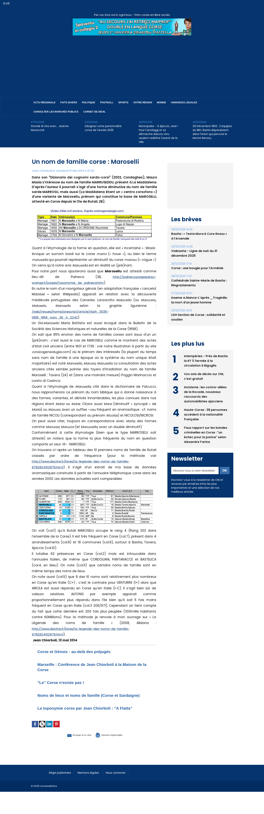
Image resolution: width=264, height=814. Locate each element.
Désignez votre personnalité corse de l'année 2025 (103, 128)
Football (106, 102)
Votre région (142, 102)
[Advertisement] (132, 63)
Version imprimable (114, 740)
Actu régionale (45, 102)
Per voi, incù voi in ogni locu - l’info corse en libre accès (132, 15)
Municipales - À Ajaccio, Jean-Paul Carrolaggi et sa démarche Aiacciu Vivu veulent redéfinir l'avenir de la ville (159, 134)
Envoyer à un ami (73, 740)
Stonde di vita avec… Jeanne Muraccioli (50, 128)
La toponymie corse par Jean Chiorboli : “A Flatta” (91, 713)
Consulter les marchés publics (56, 111)
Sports (123, 102)
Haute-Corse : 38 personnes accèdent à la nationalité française (205, 423)
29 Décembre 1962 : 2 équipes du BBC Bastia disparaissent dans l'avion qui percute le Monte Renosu (212, 132)
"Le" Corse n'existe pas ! (64, 682)
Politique (88, 102)
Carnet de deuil (94, 111)
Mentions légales (92, 778)
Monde (161, 102)
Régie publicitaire (61, 778)
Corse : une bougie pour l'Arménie (197, 277)
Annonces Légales (184, 102)
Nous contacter (121, 778)
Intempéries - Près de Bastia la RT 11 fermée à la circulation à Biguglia (206, 369)
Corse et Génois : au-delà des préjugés (79, 651)
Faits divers (68, 102)
